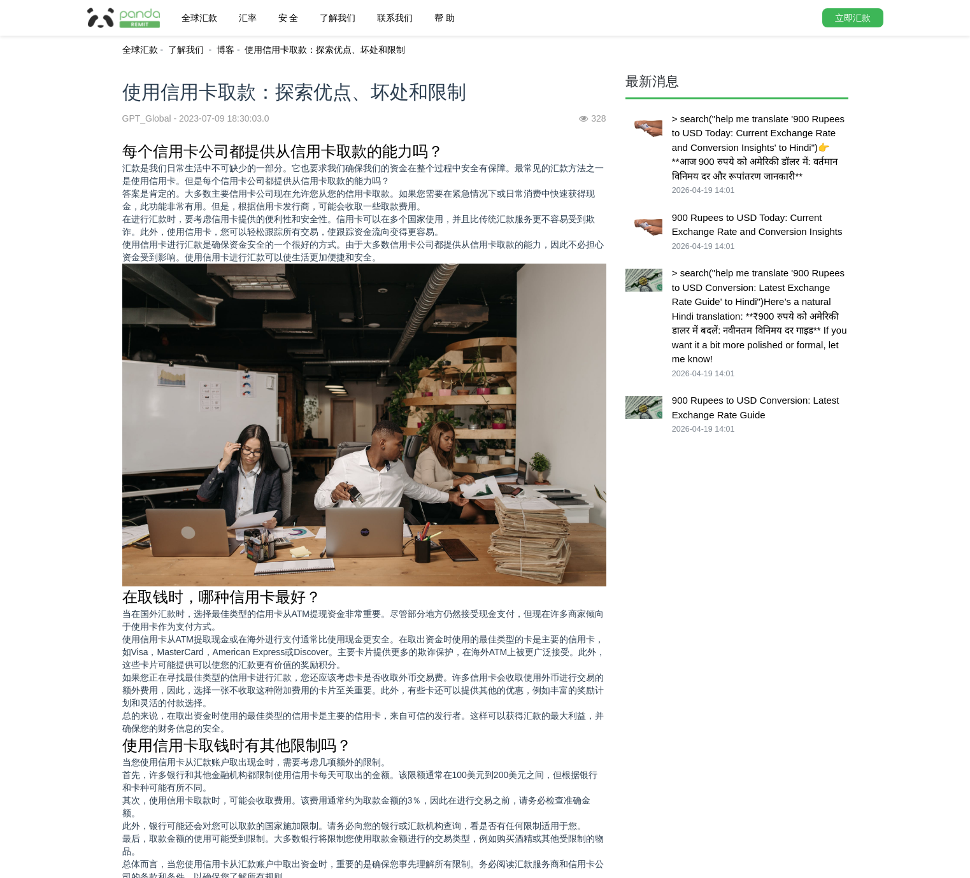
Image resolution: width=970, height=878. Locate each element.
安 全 (288, 18)
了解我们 (337, 18)
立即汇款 (853, 18)
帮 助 (444, 18)
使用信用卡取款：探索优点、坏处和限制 (325, 50)
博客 (225, 50)
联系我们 (395, 18)
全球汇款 (199, 18)
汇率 (248, 18)
